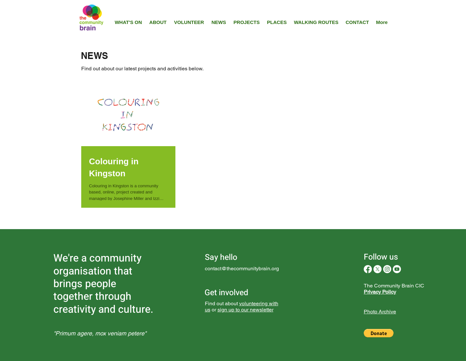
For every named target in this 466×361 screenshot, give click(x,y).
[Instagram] (387, 269)
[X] (377, 269)
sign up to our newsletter (245, 310)
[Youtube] (397, 269)
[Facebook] (368, 269)
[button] (379, 333)
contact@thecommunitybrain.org (242, 268)
